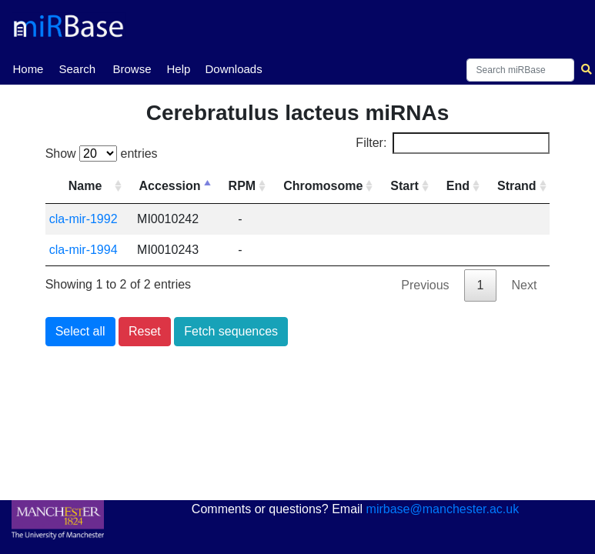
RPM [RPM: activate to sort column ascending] (242, 185)
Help (178, 68)
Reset (145, 331)
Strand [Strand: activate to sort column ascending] (517, 185)
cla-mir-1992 (83, 218)
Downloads (233, 68)
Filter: (453, 143)
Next (524, 285)
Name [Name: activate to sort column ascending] (85, 185)
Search (76, 68)
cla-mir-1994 (83, 249)
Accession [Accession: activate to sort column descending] (170, 185)
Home (28, 67)
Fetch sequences (231, 331)
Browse (131, 68)
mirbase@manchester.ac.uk (443, 509)
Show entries (101, 153)
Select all (80, 331)
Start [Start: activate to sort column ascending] (404, 185)
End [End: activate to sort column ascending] (458, 185)
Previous (425, 285)
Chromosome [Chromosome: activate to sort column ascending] (323, 185)
